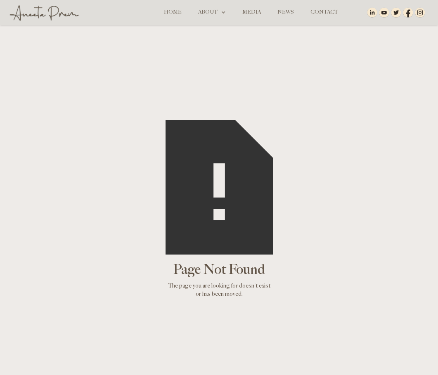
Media (251, 12)
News (285, 12)
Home (173, 12)
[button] (212, 12)
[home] (42, 12)
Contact (324, 12)
